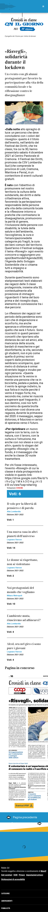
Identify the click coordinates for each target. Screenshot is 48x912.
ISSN (15, 875)
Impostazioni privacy (34, 875)
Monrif (43, 871)
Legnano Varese (14, 539)
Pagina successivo (23, 823)
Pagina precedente (25, 817)
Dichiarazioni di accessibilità (13, 879)
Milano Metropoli (14, 595)
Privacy (22, 875)
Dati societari (6, 875)
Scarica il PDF (22, 805)
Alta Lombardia (14, 511)
